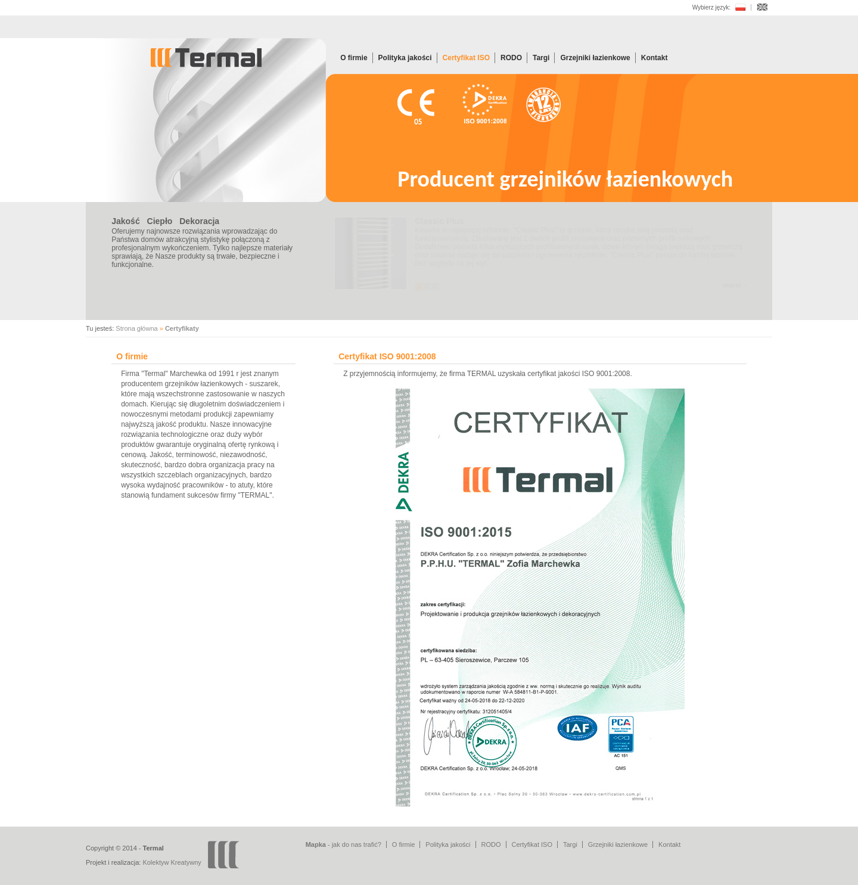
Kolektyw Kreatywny (171, 862)
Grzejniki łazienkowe (595, 58)
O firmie (353, 58)
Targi (541, 58)
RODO (511, 58)
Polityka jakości (405, 58)
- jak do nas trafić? (343, 844)
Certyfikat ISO (466, 58)
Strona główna (136, 328)
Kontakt (654, 58)
